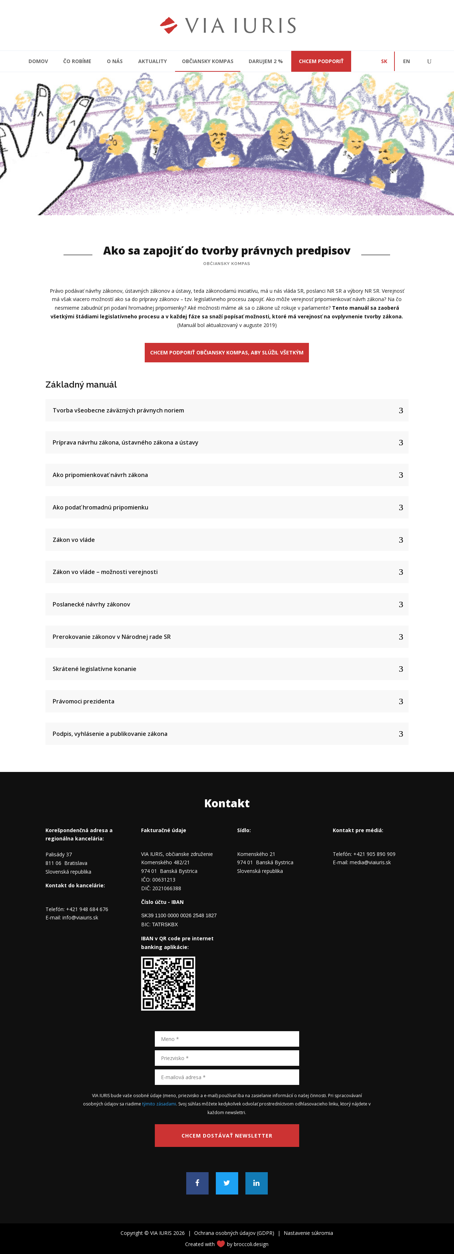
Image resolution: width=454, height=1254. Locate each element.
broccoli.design (251, 1244)
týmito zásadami (159, 1104)
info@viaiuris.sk (80, 917)
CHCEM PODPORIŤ (321, 61)
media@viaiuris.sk (370, 862)
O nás (115, 61)
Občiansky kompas (207, 61)
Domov (38, 61)
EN (406, 61)
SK (384, 61)
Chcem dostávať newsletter (227, 1135)
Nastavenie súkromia (308, 1232)
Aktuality (152, 61)
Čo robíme (77, 61)
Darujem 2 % (266, 61)
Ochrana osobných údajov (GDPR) (234, 1232)
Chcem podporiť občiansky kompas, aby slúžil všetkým (227, 352)
